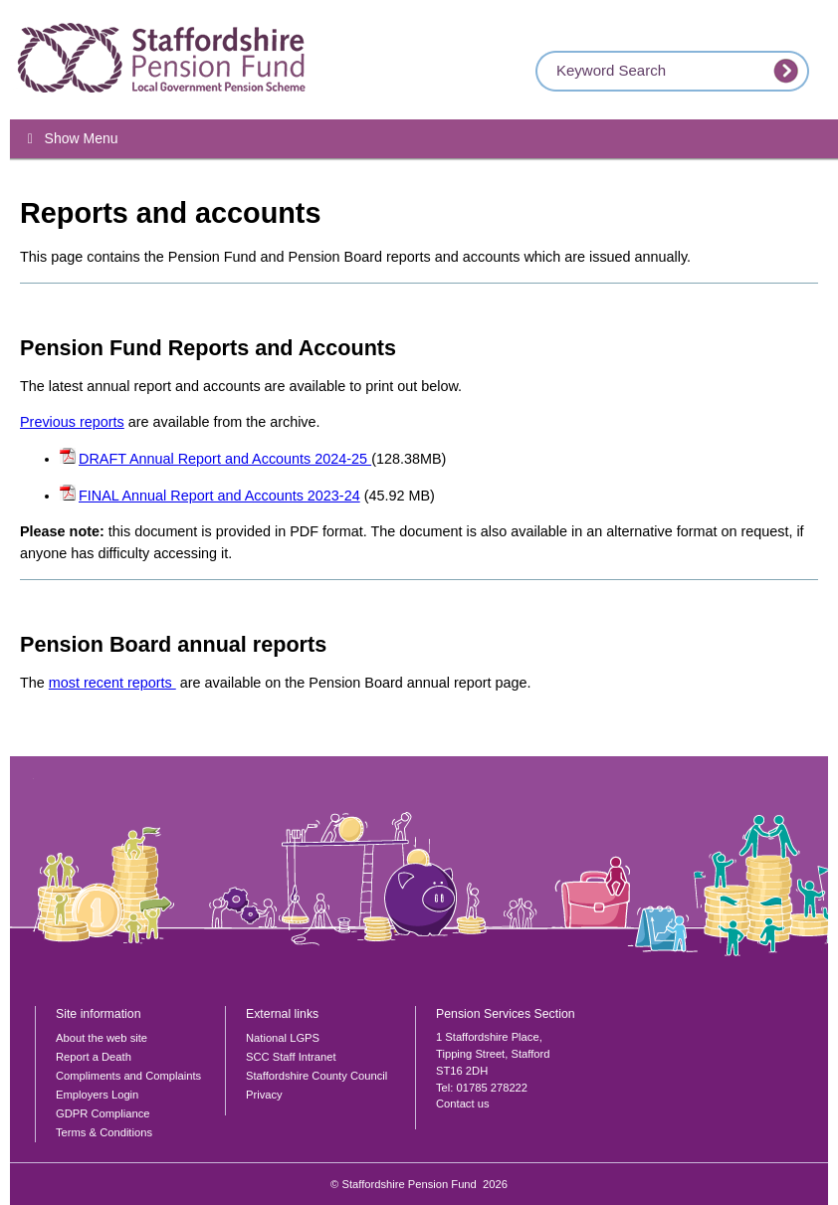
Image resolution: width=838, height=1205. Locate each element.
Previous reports (72, 422)
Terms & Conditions (104, 1132)
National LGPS (282, 1038)
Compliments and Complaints (128, 1076)
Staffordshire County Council (316, 1076)
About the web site (101, 1038)
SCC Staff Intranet (291, 1057)
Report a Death (93, 1057)
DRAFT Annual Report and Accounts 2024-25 (225, 459)
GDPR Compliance (103, 1113)
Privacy (264, 1095)
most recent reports (112, 683)
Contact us (462, 1103)
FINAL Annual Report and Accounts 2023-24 (219, 495)
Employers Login (97, 1095)
